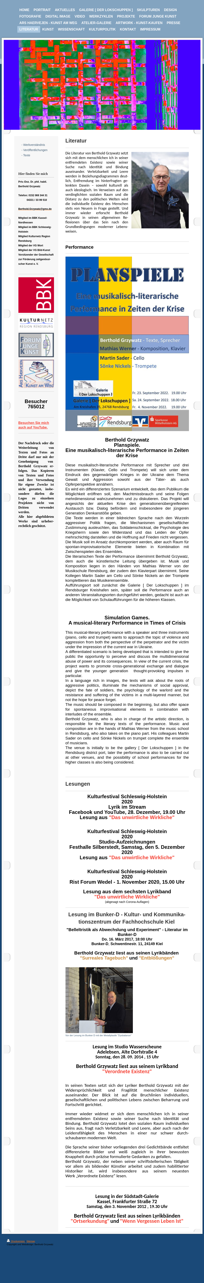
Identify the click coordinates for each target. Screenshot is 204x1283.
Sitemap (31, 1241)
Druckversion (16, 1241)
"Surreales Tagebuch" (104, 958)
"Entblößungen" (156, 958)
